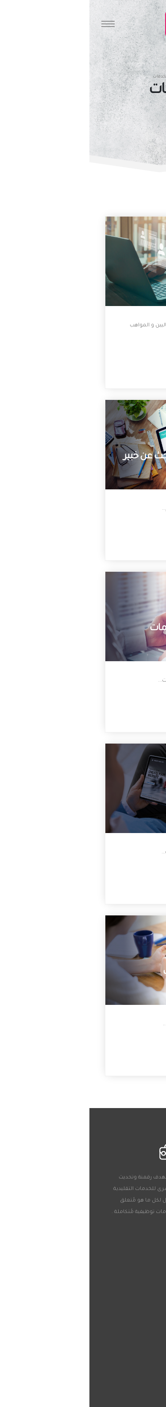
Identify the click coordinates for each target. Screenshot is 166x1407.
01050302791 (123, 1259)
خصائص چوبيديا (128, 1373)
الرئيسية (95, 76)
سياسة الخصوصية (125, 1399)
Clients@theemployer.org (108, 1280)
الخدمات (136, 1386)
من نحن (136, 1347)
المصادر (136, 1360)
